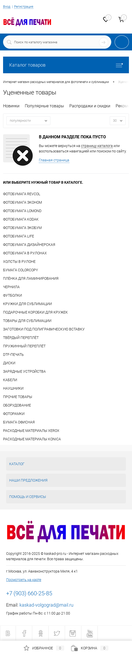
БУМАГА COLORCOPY (20, 270)
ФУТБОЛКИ (12, 295)
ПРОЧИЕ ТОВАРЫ (17, 397)
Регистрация (23, 6)
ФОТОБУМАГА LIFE (18, 236)
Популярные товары (44, 105)
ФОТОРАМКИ (14, 414)
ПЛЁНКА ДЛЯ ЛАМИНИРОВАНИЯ (31, 278)
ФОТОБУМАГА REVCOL (21, 194)
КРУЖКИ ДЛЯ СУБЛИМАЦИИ (27, 304)
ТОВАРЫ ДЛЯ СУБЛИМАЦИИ (27, 321)
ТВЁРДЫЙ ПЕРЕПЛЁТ (21, 338)
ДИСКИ (9, 363)
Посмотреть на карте (23, 580)
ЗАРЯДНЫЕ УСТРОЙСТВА (24, 371)
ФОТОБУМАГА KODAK (21, 219)
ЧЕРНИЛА (11, 287)
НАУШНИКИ (13, 388)
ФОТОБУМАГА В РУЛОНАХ (25, 253)
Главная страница (54, 160)
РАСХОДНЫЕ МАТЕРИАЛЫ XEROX (31, 431)
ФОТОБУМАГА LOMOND (22, 211)
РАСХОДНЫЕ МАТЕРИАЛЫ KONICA (32, 439)
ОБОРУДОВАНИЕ (17, 405)
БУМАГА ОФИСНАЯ (19, 422)
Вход (6, 6)
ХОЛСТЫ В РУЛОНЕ (19, 261)
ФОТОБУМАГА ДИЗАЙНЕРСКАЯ (29, 245)
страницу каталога (97, 146)
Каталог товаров (66, 65)
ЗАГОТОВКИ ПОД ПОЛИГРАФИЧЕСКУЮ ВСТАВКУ (44, 329)
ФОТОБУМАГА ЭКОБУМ (22, 228)
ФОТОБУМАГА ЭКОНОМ (22, 202)
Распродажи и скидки (89, 105)
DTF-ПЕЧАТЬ (13, 354)
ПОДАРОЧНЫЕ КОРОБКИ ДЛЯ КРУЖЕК (35, 312)
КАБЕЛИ (10, 380)
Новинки (11, 105)
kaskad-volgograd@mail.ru (46, 605)
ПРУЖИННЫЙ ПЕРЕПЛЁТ (24, 346)
